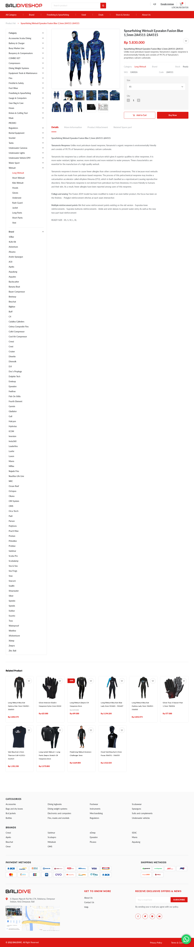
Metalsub (52, 842)
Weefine (12, 630)
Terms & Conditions (179, 942)
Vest (14, 223)
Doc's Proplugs (15, 371)
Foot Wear (13, 88)
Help (86, 907)
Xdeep (11, 640)
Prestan (12, 536)
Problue (12, 546)
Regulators (13, 128)
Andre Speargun (16, 257)
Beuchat (12, 301)
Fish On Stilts (15, 396)
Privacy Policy (156, 942)
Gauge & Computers (18, 98)
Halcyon (12, 421)
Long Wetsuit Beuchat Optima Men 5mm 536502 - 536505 (19, 706)
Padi (10, 516)
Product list (11, 23)
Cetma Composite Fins (19, 326)
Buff (10, 311)
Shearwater (14, 591)
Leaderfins (13, 446)
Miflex (11, 466)
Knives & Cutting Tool (18, 113)
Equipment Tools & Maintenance (23, 73)
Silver (11, 596)
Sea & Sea (13, 566)
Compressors (14, 63)
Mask (11, 118)
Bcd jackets (11, 813)
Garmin (12, 406)
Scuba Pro (13, 556)
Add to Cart (141, 115)
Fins (10, 78)
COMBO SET (14, 58)
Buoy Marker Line (16, 48)
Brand (31, 15)
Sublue (12, 611)
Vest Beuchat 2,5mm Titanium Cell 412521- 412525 (17, 755)
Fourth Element (15, 401)
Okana (11, 496)
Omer (8, 846)
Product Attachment (98, 127)
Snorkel (12, 138)
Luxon (11, 456)
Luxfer (11, 451)
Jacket (15, 208)
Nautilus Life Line (16, 476)
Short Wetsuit (18, 178)
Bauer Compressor (17, 291)
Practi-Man (14, 531)
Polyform (13, 526)
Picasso (93, 842)
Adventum (13, 247)
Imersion (12, 436)
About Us (146, 15)
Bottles (9, 818)
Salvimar (12, 551)
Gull (10, 416)
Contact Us (89, 902)
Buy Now (173, 115)
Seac (11, 576)
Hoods (15, 188)
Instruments (95, 809)
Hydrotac (13, 426)
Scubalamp (13, 561)
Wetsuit (12, 168)
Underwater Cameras (18, 148)
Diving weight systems (57, 809)
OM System (14, 501)
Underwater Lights (17, 153)
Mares (11, 461)
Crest (11, 346)
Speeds (12, 606)
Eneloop (12, 381)
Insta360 (12, 441)
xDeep (93, 832)
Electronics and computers (59, 813)
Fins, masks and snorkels (58, 818)
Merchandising (96, 813)
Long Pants (17, 213)
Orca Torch (13, 511)
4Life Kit (12, 242)
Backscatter (14, 281)
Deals (100, 15)
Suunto (12, 616)
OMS (11, 506)
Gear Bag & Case (16, 103)
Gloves (15, 193)
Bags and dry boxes (14, 809)
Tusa (11, 621)
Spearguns (136, 809)
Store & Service (122, 15)
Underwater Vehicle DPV (20, 158)
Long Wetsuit (18, 173)
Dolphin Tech (14, 376)
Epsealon (13, 386)
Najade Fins (14, 471)
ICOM (11, 431)
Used (84, 15)
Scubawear (137, 804)
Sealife (11, 586)
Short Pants (17, 218)
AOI (10, 262)
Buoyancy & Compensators (21, 53)
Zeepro (12, 645)
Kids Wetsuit (17, 183)
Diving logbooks (55, 804)
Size (128, 80)
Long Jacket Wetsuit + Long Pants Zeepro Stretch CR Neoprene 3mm (49, 755)
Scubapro (52, 837)
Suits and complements (142, 813)
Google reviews (167, 4)
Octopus (12, 491)
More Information (73, 127)
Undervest (16, 198)
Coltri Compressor (17, 331)
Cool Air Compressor (18, 336)
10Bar (11, 237)
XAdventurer (14, 635)
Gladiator (13, 411)
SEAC (134, 832)
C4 (10, 316)
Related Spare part (122, 127)
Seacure (12, 581)
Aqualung (13, 272)
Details (55, 127)
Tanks (11, 143)
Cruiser (12, 351)
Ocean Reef (14, 486)
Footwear (94, 804)
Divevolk (12, 361)
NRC (11, 481)
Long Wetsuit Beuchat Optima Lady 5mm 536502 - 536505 (143, 706)
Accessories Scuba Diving (20, 38)
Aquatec (12, 276)
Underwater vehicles (141, 818)
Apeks (11, 267)
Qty (128, 96)
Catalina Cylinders (16, 321)
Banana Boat (14, 286)
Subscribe (179, 900)
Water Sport (14, 163)
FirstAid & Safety (16, 83)
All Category (11, 15)
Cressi (11, 341)
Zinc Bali (12, 650)
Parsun (12, 521)
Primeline (13, 541)
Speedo (12, 601)
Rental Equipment (16, 133)
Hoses (11, 108)
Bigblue (12, 306)
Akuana (12, 252)
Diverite (12, 356)
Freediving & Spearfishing (58, 15)
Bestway (12, 296)
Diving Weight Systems (19, 68)
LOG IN (180, 7)
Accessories (11, 804)
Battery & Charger (17, 43)
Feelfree (12, 391)
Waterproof (14, 625)
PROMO (12, 123)
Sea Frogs (13, 571)
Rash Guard (17, 203)
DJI (10, 366)
